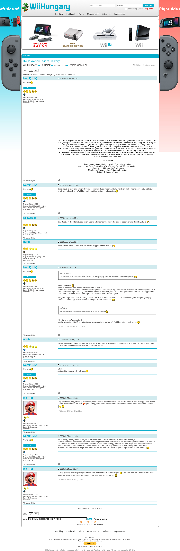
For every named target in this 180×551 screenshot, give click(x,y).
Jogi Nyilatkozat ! (125, 539)
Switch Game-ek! (78, 65)
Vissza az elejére (29, 181)
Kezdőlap (59, 14)
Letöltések (71, 14)
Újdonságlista (93, 14)
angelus (99, 546)
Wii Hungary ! (90, 537)
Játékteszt (106, 14)
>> (36, 70)
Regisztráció (149, 9)
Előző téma (137, 65)
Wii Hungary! (30, 65)
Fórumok (45, 65)
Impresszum (119, 14)
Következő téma (148, 65)
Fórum (81, 14)
